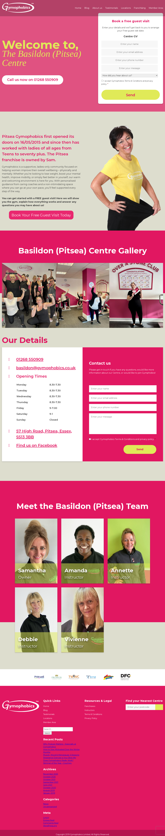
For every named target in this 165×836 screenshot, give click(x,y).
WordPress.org (50, 822)
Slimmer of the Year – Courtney (57, 760)
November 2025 (50, 771)
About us (97, 8)
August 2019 (49, 787)
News (45, 801)
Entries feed (48, 817)
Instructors (89, 707)
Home (78, 8)
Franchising (140, 8)
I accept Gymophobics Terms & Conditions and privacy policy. (123, 436)
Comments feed (50, 820)
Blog (86, 8)
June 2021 (47, 782)
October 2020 (49, 784)
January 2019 (49, 790)
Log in (46, 814)
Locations (126, 8)
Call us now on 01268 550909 (32, 78)
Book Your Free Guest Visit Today (41, 212)
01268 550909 (29, 356)
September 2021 (50, 779)
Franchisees (90, 703)
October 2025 (49, 773)
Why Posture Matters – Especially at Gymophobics (59, 742)
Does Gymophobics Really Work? (58, 757)
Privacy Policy (91, 715)
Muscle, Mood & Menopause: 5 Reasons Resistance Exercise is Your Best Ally (61, 753)
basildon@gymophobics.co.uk (46, 364)
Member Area (156, 8)
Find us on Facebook (36, 442)
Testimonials (111, 8)
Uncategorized (50, 803)
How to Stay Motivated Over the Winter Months (61, 747)
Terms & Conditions (93, 711)
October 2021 (49, 776)
